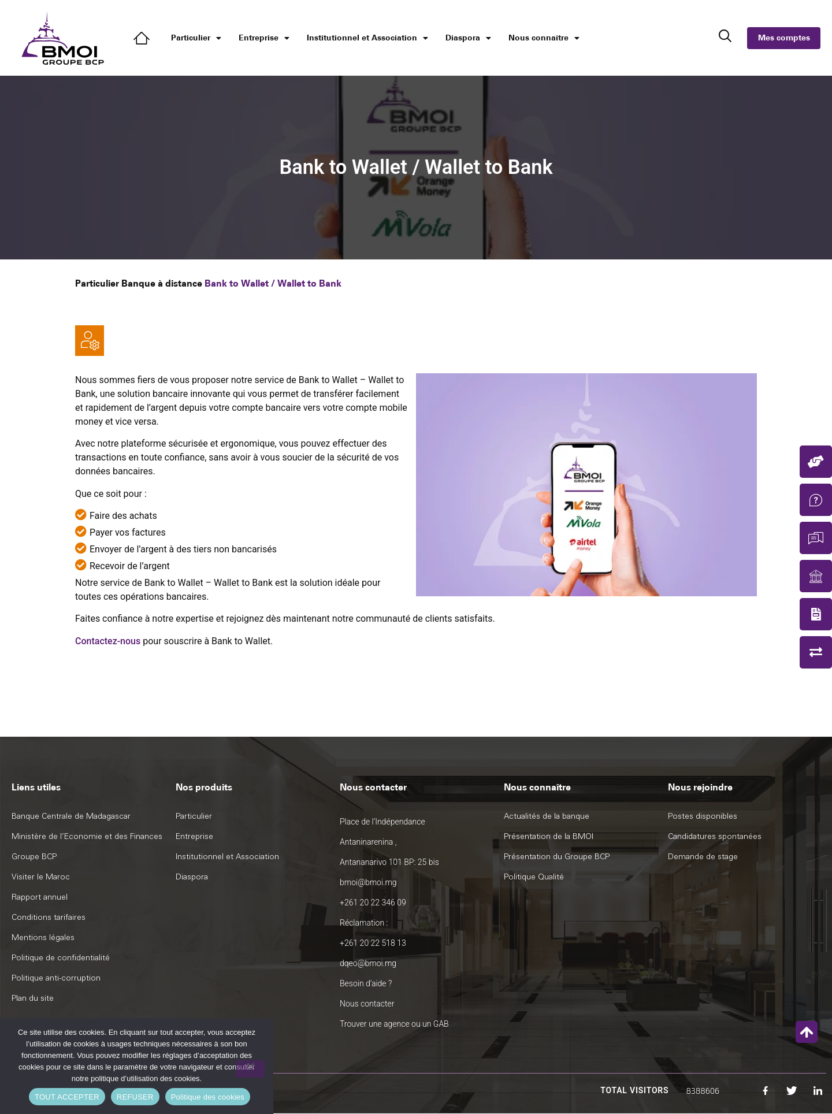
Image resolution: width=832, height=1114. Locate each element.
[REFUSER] (250, 1069)
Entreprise (264, 38)
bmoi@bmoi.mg (368, 882)
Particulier (196, 38)
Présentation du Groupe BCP (557, 857)
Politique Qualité (534, 877)
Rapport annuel (40, 897)
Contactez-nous (107, 641)
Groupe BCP (34, 857)
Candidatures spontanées (715, 836)
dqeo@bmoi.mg (368, 963)
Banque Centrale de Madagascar (71, 816)
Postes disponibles (702, 816)
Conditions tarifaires (49, 917)
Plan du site (33, 998)
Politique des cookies (207, 1097)
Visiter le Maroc (41, 877)
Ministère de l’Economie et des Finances (87, 836)
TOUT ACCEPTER (67, 1097)
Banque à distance (161, 283)
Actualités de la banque (546, 816)
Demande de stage (703, 857)
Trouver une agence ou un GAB (394, 1023)
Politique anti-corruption (56, 978)
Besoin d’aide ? (366, 983)
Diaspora (468, 38)
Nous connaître (544, 38)
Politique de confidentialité (61, 958)
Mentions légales (43, 937)
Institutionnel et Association (367, 38)
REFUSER (135, 1097)
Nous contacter (367, 1003)
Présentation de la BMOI (548, 836)
